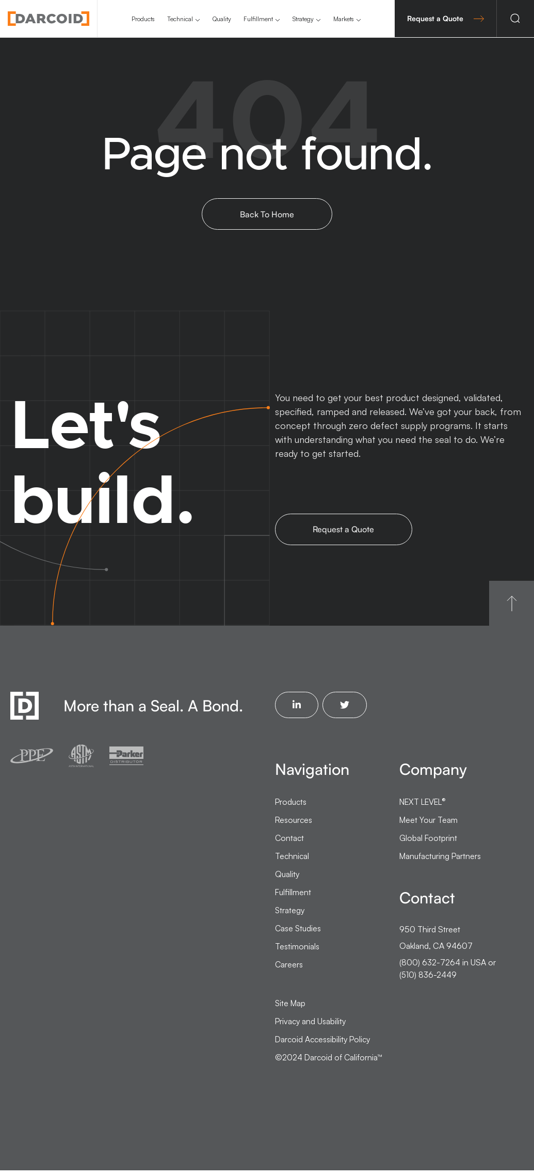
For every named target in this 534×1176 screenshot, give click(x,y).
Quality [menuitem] (222, 19)
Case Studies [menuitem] (298, 934)
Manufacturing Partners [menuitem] (441, 861)
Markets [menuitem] (343, 19)
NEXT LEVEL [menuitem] (425, 807)
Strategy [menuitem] (303, 19)
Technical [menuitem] (180, 19)
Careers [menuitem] (289, 970)
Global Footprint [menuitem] (428, 843)
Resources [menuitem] (294, 825)
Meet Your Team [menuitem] (429, 825)
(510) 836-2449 (428, 980)
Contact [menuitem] (290, 843)
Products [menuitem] (143, 19)
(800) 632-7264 (430, 968)
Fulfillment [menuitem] (258, 19)
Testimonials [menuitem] (297, 952)
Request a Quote (445, 18)
